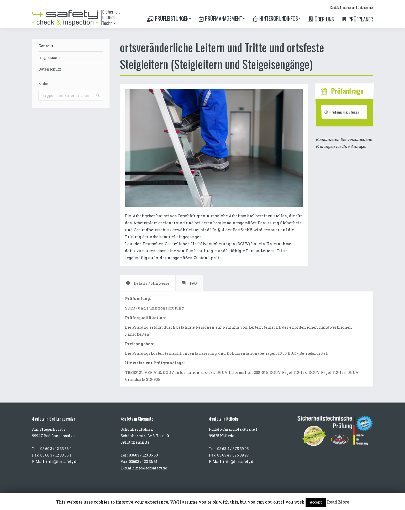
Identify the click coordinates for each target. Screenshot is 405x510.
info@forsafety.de (62, 461)
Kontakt (334, 7)
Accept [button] (316, 502)
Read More (338, 502)
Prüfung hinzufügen (341, 111)
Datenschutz (365, 7)
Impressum (348, 7)
